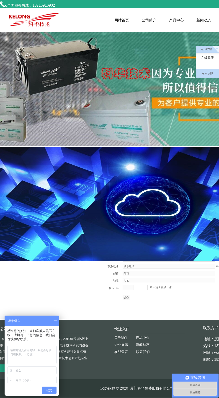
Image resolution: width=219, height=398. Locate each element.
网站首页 (121, 20)
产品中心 (176, 20)
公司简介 (149, 20)
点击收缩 (206, 49)
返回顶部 (207, 73)
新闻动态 (203, 20)
